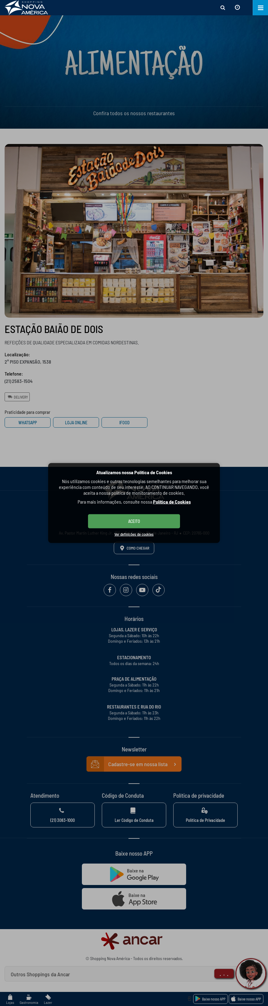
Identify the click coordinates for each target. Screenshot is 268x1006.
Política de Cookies (172, 502)
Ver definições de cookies (134, 534)
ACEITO (134, 521)
